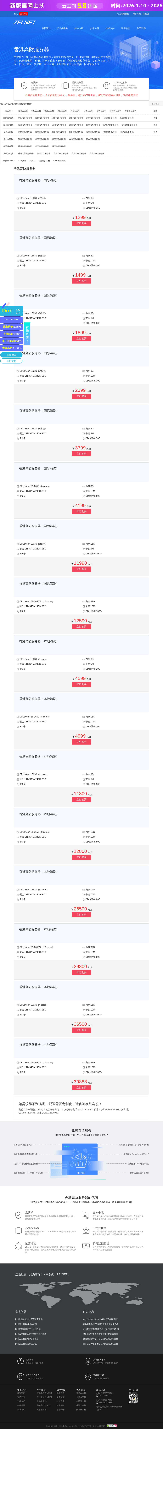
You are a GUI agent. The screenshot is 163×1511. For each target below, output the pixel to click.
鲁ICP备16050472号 (99, 1426)
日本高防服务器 (93, 139)
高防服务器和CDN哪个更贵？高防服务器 (100, 1324)
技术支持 (110, 28)
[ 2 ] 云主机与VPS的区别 (26, 1324)
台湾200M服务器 (79, 153)
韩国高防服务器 (59, 139)
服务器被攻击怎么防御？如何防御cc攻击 (100, 1334)
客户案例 (21, 1397)
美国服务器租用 (42, 125)
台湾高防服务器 (76, 139)
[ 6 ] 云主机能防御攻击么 (26, 1344)
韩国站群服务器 (59, 146)
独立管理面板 (123, 14)
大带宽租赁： (9, 153)
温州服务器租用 (59, 118)
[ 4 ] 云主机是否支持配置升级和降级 (30, 1334)
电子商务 (60, 1393)
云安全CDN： (9, 160)
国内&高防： (9, 132)
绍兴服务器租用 (127, 118)
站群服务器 (42, 1409)
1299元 (11, 334)
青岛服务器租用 (42, 118)
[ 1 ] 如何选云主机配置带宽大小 (28, 1319)
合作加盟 (94, 28)
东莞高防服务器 (93, 132)
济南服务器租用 (110, 118)
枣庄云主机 (36, 111)
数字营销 (60, 1409)
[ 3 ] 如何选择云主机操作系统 (28, 1329)
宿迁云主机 (49, 111)
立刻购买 (81, 223)
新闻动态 (125, 28)
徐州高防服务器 (76, 132)
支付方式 (21, 1401)
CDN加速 (22, 160)
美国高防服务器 (42, 139)
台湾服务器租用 (59, 125)
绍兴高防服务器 (127, 132)
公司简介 (21, 1393)
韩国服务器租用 (76, 125)
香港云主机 (23, 111)
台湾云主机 (101, 111)
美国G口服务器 (43, 153)
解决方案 (78, 28)
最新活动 (46, 28)
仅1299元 (11, 348)
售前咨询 (11, 355)
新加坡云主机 (130, 111)
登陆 (16, 14)
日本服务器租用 (93, 125)
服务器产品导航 (7, 104)
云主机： (9, 111)
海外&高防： (9, 139)
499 (11, 341)
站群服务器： (9, 146)
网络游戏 (60, 1397)
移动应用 (60, 1401)
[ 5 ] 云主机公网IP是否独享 (26, 1339)
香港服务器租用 (25, 125)
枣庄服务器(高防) (44, 1397)
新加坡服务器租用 (111, 125)
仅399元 (12, 326)
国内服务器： (9, 118)
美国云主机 (62, 111)
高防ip (32, 160)
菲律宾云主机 (115, 111)
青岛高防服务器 (42, 132)
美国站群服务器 (42, 146)
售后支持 (11, 361)
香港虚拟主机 (44, 160)
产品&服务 (62, 28)
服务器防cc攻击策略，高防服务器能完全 (100, 1344)
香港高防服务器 (25, 139)
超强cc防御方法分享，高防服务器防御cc (100, 1339)
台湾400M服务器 (61, 153)
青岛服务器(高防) (44, 1393)
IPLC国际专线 (59, 160)
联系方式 (21, 1409)
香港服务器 (42, 1401)
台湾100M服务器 (97, 153)
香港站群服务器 (25, 146)
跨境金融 (60, 1405)
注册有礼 (23, 14)
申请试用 (21, 1405)
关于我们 (141, 28)
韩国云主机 (75, 111)
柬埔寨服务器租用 (130, 125)
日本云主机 (88, 111)
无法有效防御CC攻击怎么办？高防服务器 (101, 1329)
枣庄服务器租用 (25, 118)
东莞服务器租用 (93, 118)
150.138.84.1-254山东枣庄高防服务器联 (100, 1319)
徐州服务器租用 (76, 118)
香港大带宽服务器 (26, 153)
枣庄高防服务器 (25, 132)
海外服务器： (9, 125)
